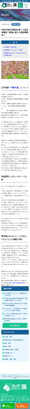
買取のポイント (8, 356)
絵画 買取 (7, 346)
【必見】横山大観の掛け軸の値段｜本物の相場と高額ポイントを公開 (15, 299)
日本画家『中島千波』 (10, 47)
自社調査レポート (9, 353)
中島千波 (15, 88)
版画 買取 (7, 343)
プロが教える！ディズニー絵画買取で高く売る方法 (15, 294)
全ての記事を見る (18, 325)
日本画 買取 (8, 337)
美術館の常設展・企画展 (11, 349)
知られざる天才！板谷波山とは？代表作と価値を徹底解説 (15, 304)
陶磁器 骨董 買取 (10, 359)
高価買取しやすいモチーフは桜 (13, 50)
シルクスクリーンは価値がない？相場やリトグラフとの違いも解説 (15, 309)
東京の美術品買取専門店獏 (17, 283)
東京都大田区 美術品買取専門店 (14, 340)
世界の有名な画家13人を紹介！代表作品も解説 (15, 320)
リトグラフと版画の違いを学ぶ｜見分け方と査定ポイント (15, 314)
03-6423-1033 (22, 400)
